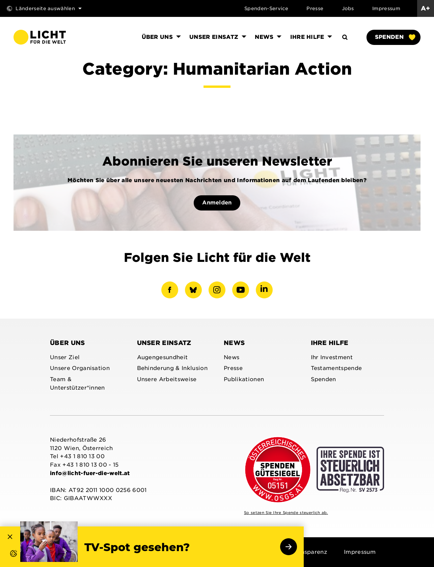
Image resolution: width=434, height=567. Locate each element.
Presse (314, 8)
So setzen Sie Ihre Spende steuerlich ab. (286, 512)
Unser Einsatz (164, 342)
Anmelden (217, 202)
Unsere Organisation (80, 368)
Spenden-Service (266, 8)
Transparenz (309, 552)
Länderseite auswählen (44, 8)
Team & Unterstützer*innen (77, 383)
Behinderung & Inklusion (172, 368)
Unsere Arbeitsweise (167, 379)
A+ (425, 8)
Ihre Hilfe (330, 342)
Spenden (395, 37)
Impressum (386, 8)
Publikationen (244, 379)
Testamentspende (336, 368)
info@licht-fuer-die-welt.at (90, 473)
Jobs (348, 8)
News (234, 342)
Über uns (67, 342)
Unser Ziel (65, 357)
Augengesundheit (162, 357)
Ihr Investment (332, 357)
